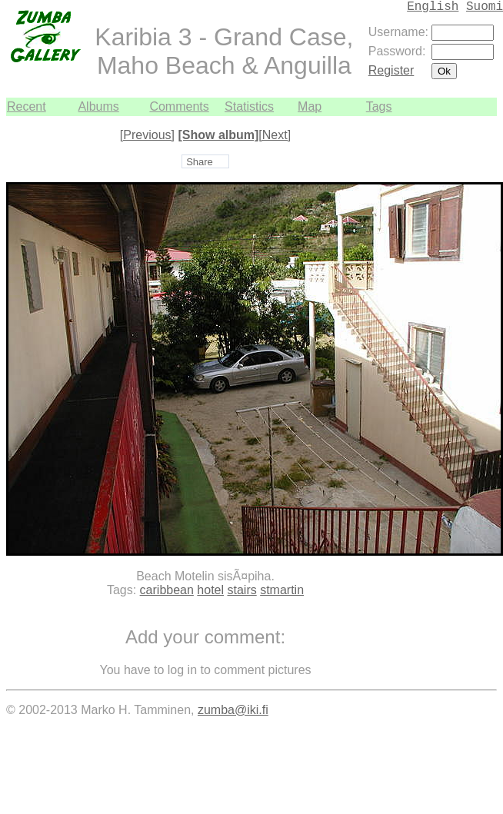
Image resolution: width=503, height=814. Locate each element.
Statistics (249, 106)
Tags (379, 106)
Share (199, 162)
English (432, 7)
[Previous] (147, 134)
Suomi (484, 7)
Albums (98, 106)
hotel (210, 589)
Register (391, 70)
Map (309, 106)
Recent (26, 106)
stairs (241, 589)
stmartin (282, 589)
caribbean (167, 589)
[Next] (274, 134)
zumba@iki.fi (233, 709)
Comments (178, 106)
